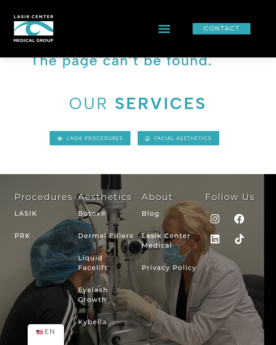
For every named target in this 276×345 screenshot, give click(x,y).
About (157, 196)
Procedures (43, 196)
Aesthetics (105, 196)
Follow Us (230, 196)
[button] (165, 28)
